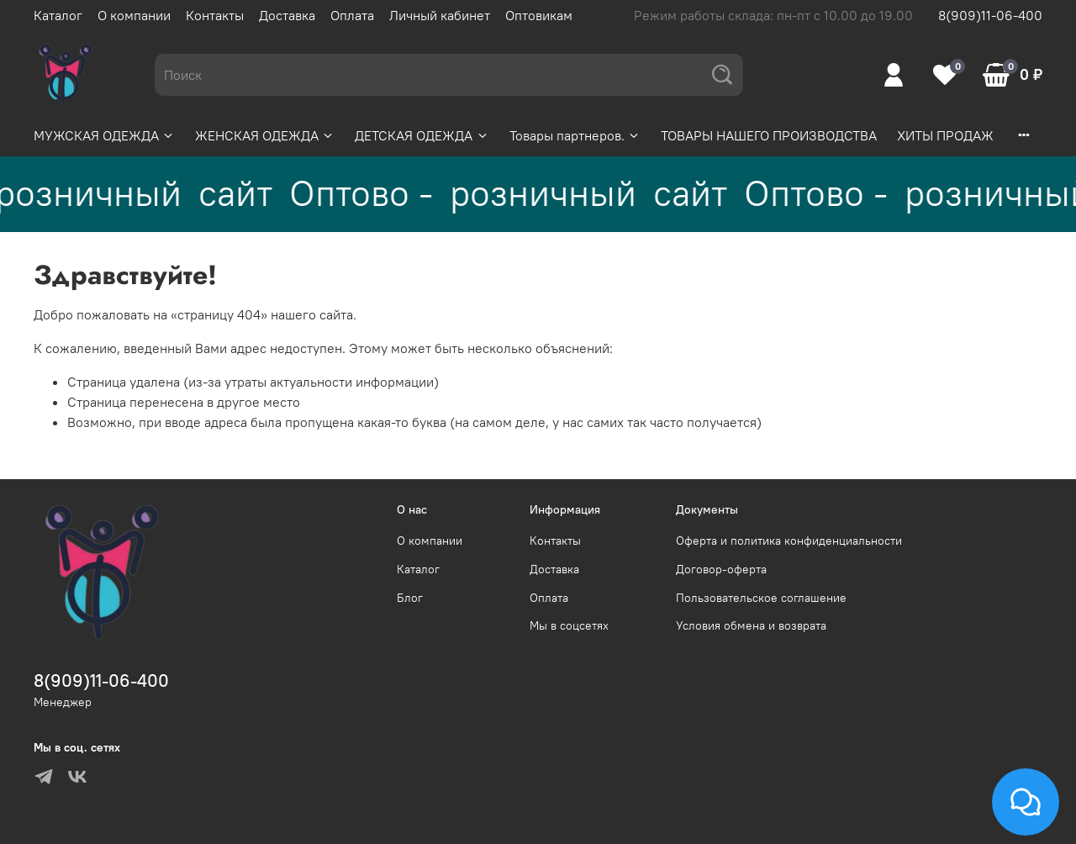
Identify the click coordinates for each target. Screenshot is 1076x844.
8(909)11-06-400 (990, 15)
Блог (410, 597)
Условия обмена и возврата (751, 625)
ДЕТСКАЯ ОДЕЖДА (421, 135)
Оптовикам (538, 15)
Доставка (287, 15)
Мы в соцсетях (569, 625)
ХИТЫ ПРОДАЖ (945, 135)
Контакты (215, 15)
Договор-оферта (721, 569)
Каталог (58, 15)
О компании (134, 15)
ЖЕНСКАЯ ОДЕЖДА (265, 135)
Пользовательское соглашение (761, 597)
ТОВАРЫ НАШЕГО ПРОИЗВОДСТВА (769, 135)
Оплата (352, 15)
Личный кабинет (439, 15)
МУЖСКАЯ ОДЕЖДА (104, 135)
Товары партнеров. (575, 135)
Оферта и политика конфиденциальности (789, 540)
